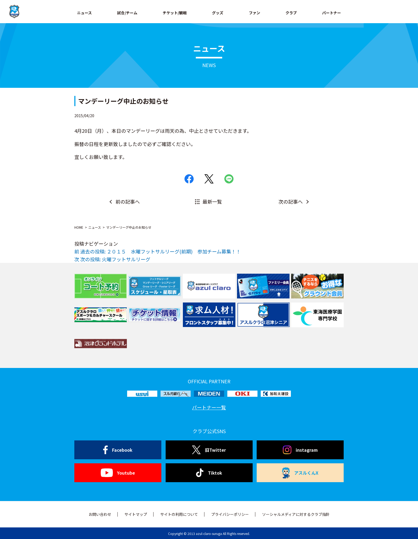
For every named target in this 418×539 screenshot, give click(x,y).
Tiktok (209, 472)
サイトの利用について (179, 514)
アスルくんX (300, 472)
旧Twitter (209, 450)
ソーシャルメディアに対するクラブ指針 (296, 514)
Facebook (118, 450)
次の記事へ (290, 201)
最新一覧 (212, 201)
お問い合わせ (100, 514)
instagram (300, 450)
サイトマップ (135, 514)
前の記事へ (128, 201)
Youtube (118, 472)
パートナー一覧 (209, 407)
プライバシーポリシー (230, 514)
